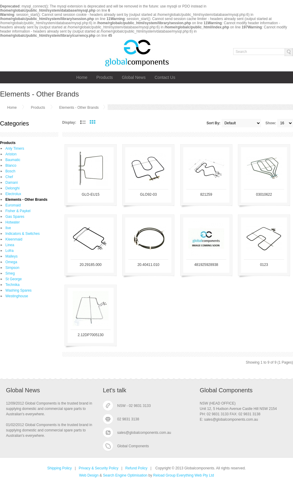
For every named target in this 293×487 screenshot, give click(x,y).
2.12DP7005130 (91, 335)
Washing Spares (18, 290)
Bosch (10, 171)
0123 (264, 265)
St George (13, 279)
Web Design (88, 475)
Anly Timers (14, 148)
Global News (134, 77)
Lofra (9, 251)
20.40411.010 (148, 265)
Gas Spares (14, 217)
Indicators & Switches (22, 234)
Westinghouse (16, 296)
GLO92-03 (148, 194)
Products (104, 77)
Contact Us (165, 77)
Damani (11, 182)
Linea (9, 245)
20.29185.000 (90, 265)
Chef (9, 177)
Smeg (10, 273)
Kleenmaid (13, 239)
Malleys (11, 256)
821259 (206, 194)
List (83, 122)
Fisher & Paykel (17, 211)
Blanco (10, 165)
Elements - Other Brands (79, 107)
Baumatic (12, 160)
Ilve (8, 228)
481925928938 (206, 265)
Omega (11, 262)
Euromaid (13, 205)
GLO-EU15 (90, 194)
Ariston (10, 154)
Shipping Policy (59, 468)
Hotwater (12, 222)
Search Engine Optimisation (125, 475)
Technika (12, 285)
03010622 (264, 194)
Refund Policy (136, 468)
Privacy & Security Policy (98, 468)
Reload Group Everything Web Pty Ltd (183, 475)
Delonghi (12, 188)
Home (81, 77)
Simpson (12, 268)
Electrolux (13, 194)
